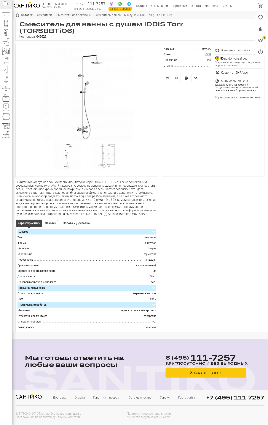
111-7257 (90, 4)
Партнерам (179, 6)
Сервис (165, 397)
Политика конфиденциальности (149, 413)
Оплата (196, 6)
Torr (209, 60)
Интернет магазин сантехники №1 (54, 5)
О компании (159, 6)
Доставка (211, 6)
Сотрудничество (140, 397)
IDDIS (208, 54)
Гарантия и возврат (107, 397)
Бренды (227, 6)
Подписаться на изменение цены (238, 97)
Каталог (142, 6)
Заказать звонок (120, 8)
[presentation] (240, 415)
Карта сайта (186, 397)
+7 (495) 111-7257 (235, 397)
